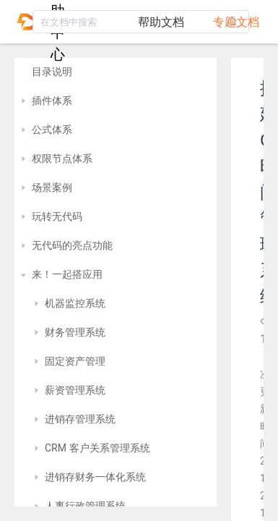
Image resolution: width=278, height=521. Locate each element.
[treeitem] (115, 72)
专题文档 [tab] (236, 22)
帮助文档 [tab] (161, 22)
